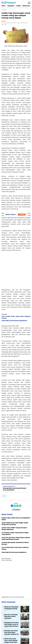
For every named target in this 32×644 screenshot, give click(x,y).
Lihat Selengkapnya (16, 612)
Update (21, 214)
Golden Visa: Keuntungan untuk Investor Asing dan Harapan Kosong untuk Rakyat (16, 15)
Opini (4, 460)
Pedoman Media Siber (14, 634)
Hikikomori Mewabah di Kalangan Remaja (11, 572)
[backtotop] (16, 619)
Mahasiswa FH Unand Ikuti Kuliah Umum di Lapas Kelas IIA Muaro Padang (11, 589)
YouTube (23, 631)
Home (3, 6)
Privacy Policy (24, 634)
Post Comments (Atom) (17, 562)
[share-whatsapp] (17, 470)
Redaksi (6, 634)
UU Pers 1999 (13, 635)
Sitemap (20, 635)
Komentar (16, 474)
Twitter (20, 631)
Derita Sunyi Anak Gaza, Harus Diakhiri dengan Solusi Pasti (10, 605)
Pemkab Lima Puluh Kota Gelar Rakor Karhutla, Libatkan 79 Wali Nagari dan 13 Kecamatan (11, 597)
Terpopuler (10, 6)
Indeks (18, 6)
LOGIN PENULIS (16, 626)
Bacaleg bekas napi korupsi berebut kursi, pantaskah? (14, 454)
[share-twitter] (14, 470)
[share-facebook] (12, 470)
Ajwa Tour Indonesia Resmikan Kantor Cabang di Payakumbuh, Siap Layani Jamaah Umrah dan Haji (11, 581)
